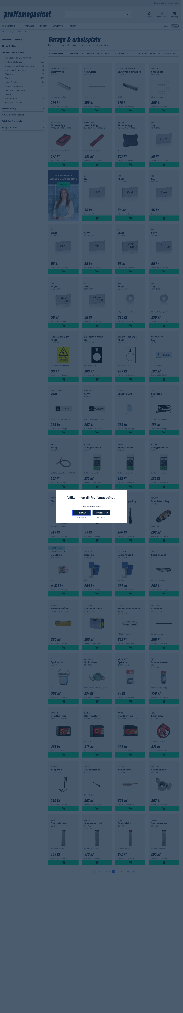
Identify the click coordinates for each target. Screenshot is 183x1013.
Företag (82, 512)
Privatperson (101, 512)
